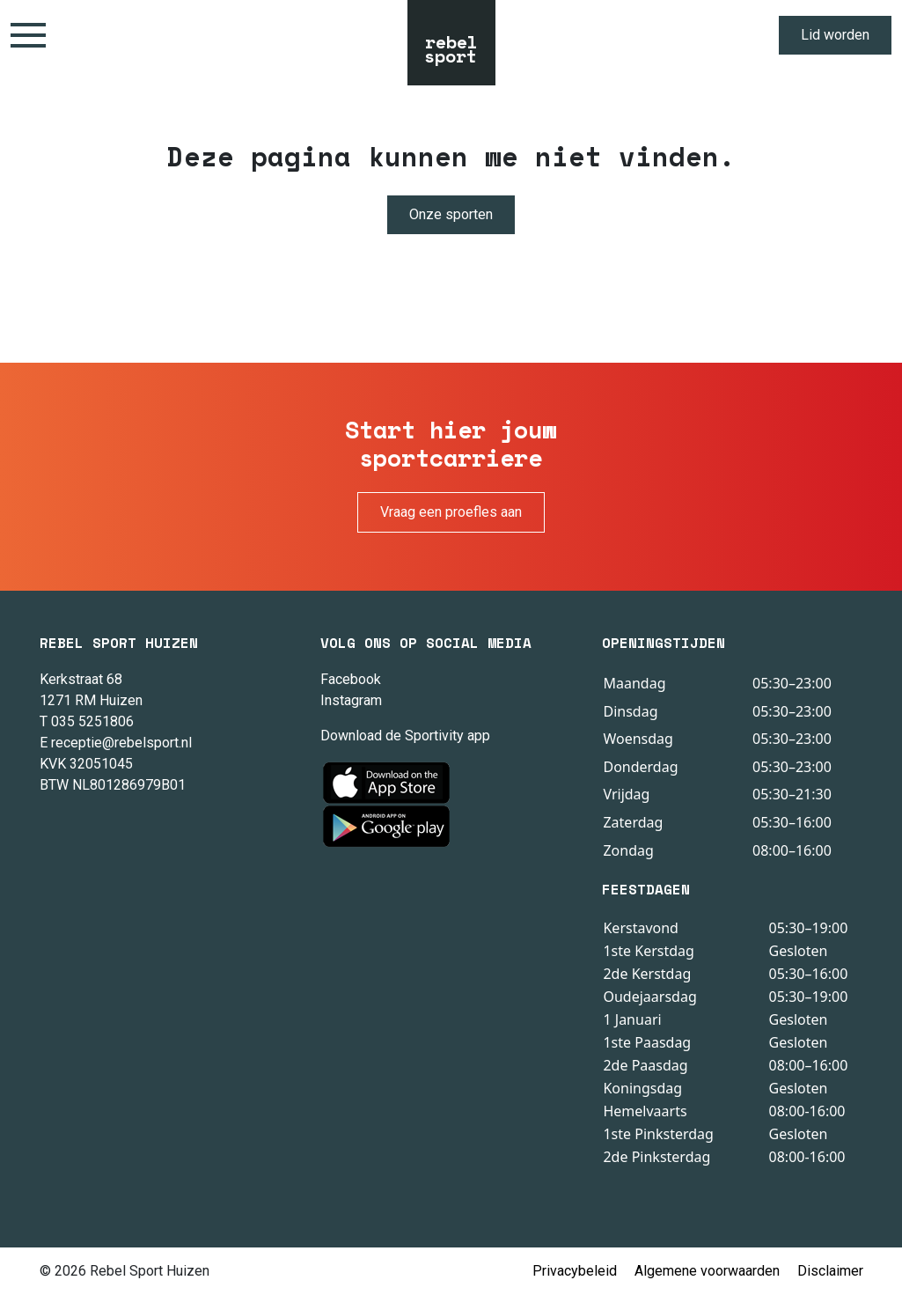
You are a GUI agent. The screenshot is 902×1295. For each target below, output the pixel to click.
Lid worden (835, 34)
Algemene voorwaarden (707, 1270)
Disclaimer (830, 1270)
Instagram (351, 700)
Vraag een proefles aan (451, 512)
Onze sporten (451, 214)
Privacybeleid (574, 1270)
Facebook (350, 679)
